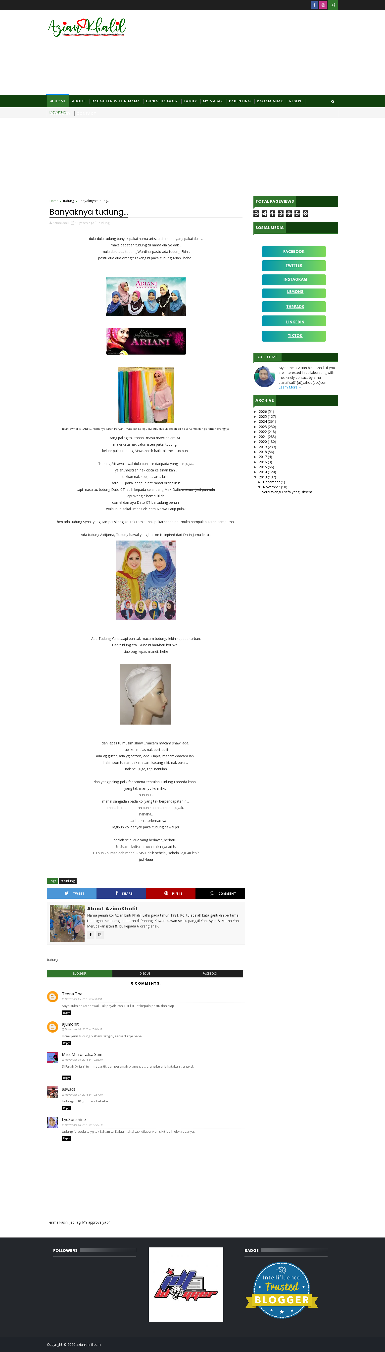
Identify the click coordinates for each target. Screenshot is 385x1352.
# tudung (68, 881)
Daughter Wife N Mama (116, 101)
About (79, 101)
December (272, 482)
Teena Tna (72, 994)
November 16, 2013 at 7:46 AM (83, 1029)
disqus (145, 973)
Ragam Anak (270, 101)
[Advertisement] (247, 52)
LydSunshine (74, 1119)
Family (190, 101)
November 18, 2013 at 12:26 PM (84, 1125)
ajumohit (70, 1024)
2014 (263, 471)
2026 (263, 411)
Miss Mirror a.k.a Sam (82, 1054)
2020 (263, 441)
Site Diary (60, 113)
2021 (263, 436)
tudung (68, 200)
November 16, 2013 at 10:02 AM (84, 1059)
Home (60, 101)
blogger (80, 973)
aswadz (69, 1089)
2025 (263, 416)
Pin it (173, 893)
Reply (66, 1012)
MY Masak (213, 101)
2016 (263, 462)
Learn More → (290, 387)
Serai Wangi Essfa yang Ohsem (287, 492)
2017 (263, 456)
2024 (263, 421)
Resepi (295, 101)
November (272, 487)
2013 (263, 477)
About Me (267, 356)
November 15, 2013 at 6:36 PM (83, 999)
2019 (263, 446)
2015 (263, 466)
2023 (263, 426)
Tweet (75, 893)
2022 (263, 431)
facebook (210, 973)
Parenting (240, 101)
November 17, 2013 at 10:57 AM (84, 1094)
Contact (86, 113)
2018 (263, 451)
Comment (223, 893)
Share (124, 893)
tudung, (104, 223)
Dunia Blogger (162, 101)
